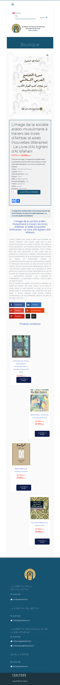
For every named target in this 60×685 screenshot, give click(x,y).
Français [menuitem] (18, 13)
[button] (48, 55)
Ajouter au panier (29, 192)
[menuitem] (17, 13)
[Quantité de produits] (14, 191)
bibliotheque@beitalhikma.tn (23, 646)
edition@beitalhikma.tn (21, 620)
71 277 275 (16, 594)
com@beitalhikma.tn (20, 599)
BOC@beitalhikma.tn (20, 666)
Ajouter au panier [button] (24, 379)
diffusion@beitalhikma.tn (22, 641)
